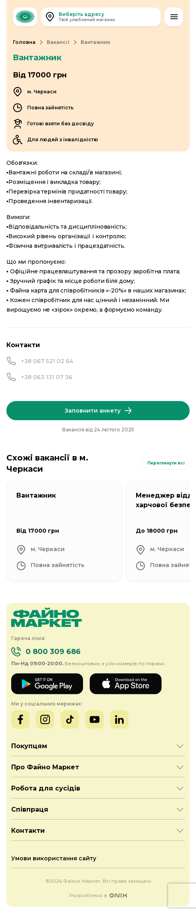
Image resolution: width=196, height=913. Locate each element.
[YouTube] (94, 719)
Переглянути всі (165, 463)
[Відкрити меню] (173, 16)
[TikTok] (70, 719)
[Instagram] (45, 719)
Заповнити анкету (98, 410)
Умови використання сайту (53, 858)
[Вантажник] (64, 531)
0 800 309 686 (53, 651)
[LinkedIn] (119, 719)
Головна (24, 42)
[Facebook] (20, 719)
